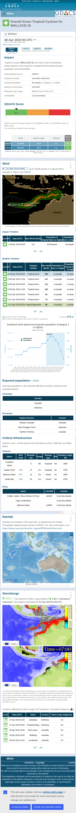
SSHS (27, 172)
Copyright (40, 763)
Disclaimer (29, 763)
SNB (21, 479)
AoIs (36, 380)
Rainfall (56, 138)
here (33, 128)
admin (56, 1)
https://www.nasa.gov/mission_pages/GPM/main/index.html (32, 528)
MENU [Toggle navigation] (8, 14)
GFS (26, 49)
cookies (71, 763)
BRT (21, 475)
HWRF (37, 49)
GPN (21, 470)
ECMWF (48, 49)
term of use (26, 1)
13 (9, 244)
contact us (36, 1)
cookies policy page (52, 792)
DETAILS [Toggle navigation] (10, 34)
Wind (20, 138)
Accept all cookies (20, 807)
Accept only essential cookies (47, 807)
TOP (70, 165)
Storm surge (38, 138)
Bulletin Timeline (10, 259)
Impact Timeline (10, 232)
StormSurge (10, 593)
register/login (47, 1)
